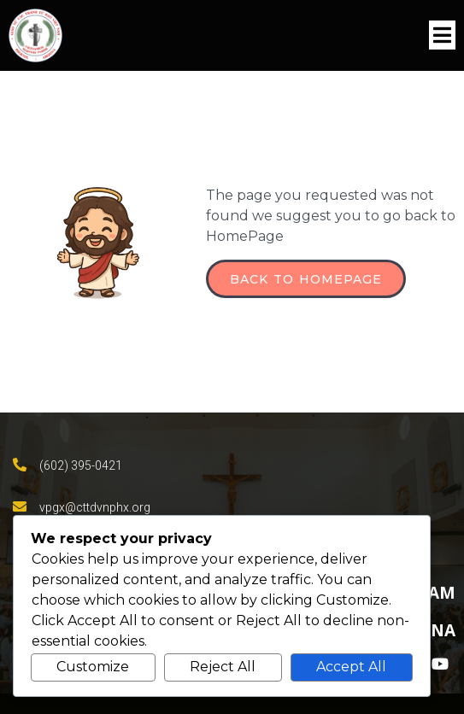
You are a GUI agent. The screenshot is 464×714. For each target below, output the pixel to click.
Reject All (222, 666)
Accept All (351, 666)
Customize (92, 666)
